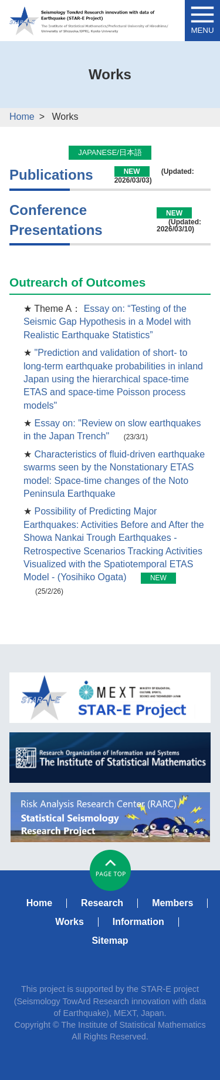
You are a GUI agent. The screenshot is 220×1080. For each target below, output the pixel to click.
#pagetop (110, 870)
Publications (51, 175)
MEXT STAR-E (110, 697)
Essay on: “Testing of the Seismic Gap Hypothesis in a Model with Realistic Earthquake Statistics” (107, 322)
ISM (110, 757)
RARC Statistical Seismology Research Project (110, 817)
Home (22, 117)
